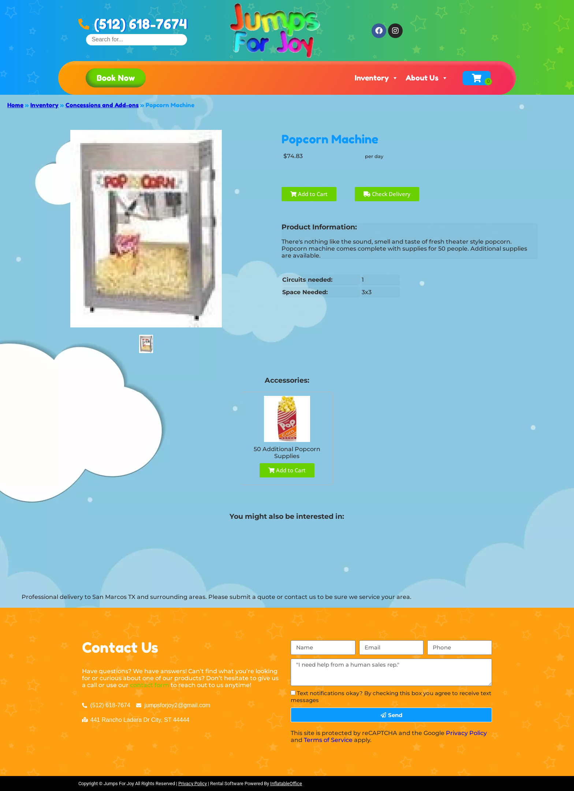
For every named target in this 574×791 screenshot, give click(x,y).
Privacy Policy (466, 733)
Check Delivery (387, 194)
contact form (149, 685)
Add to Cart (309, 194)
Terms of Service (328, 739)
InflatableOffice (286, 783)
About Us (427, 78)
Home (15, 105)
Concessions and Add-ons (102, 105)
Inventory (376, 78)
